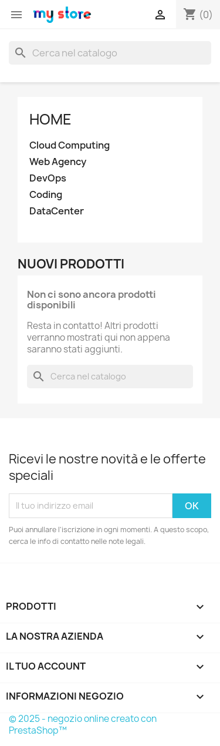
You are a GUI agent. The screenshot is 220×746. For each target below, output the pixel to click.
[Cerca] (110, 53)
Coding (45, 195)
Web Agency (57, 162)
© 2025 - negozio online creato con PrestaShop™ (83, 725)
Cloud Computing (69, 145)
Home (50, 119)
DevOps (47, 178)
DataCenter (56, 211)
